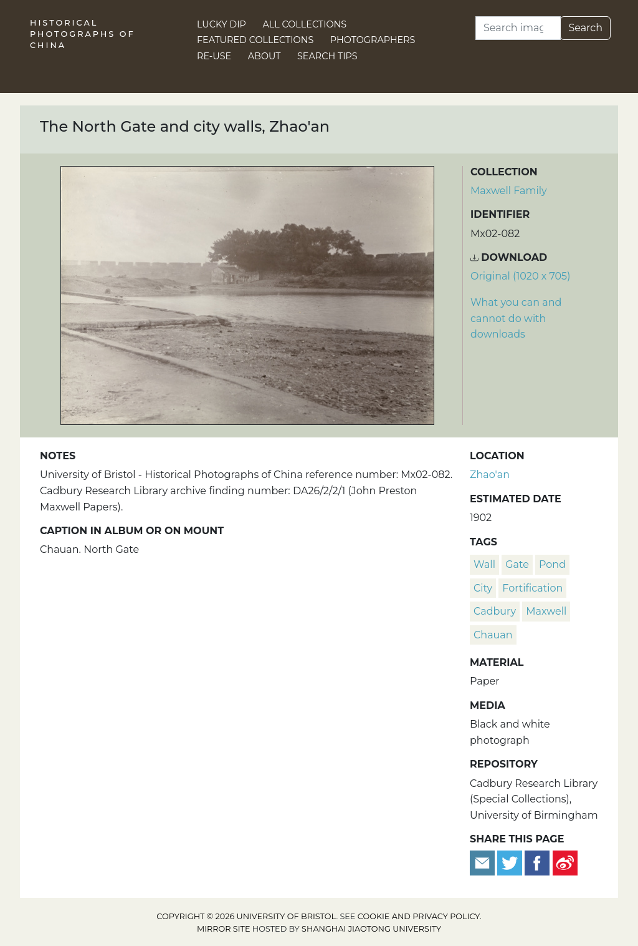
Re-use (214, 56)
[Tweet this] (511, 862)
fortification (532, 588)
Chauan (493, 635)
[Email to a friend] (483, 862)
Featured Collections (255, 40)
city (483, 588)
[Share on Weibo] (565, 862)
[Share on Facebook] (537, 862)
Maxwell (546, 611)
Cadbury (495, 611)
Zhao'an (490, 474)
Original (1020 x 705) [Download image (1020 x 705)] (520, 276)
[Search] (518, 28)
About (264, 56)
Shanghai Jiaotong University (371, 929)
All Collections (305, 24)
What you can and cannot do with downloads (515, 318)
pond (552, 564)
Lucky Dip (221, 24)
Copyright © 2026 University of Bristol (246, 916)
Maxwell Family (508, 191)
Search (585, 28)
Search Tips (327, 56)
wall (484, 564)
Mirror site (223, 929)
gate (517, 564)
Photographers (373, 40)
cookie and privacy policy (419, 916)
